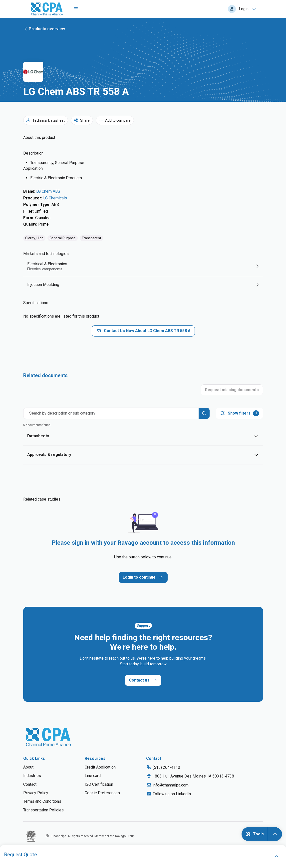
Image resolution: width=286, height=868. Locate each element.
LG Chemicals (55, 198)
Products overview (44, 28)
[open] (276, 856)
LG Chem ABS (48, 191)
